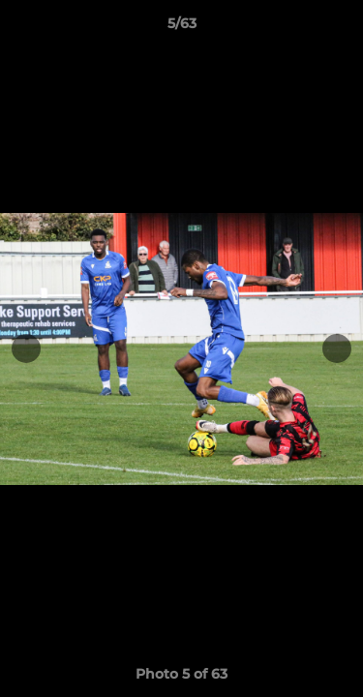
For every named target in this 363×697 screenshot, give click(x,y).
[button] (339, 28)
